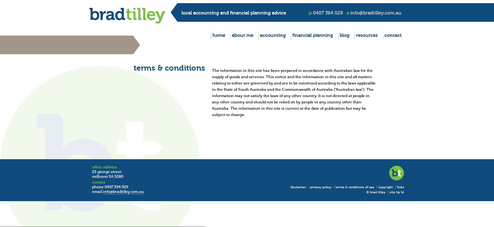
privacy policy (320, 187)
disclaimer (298, 187)
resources (367, 35)
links (400, 187)
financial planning (312, 35)
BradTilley (127, 16)
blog (344, 35)
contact (393, 35)
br (402, 192)
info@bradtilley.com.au (375, 12)
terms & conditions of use (355, 187)
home (218, 35)
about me (242, 35)
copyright (385, 187)
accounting (273, 35)
